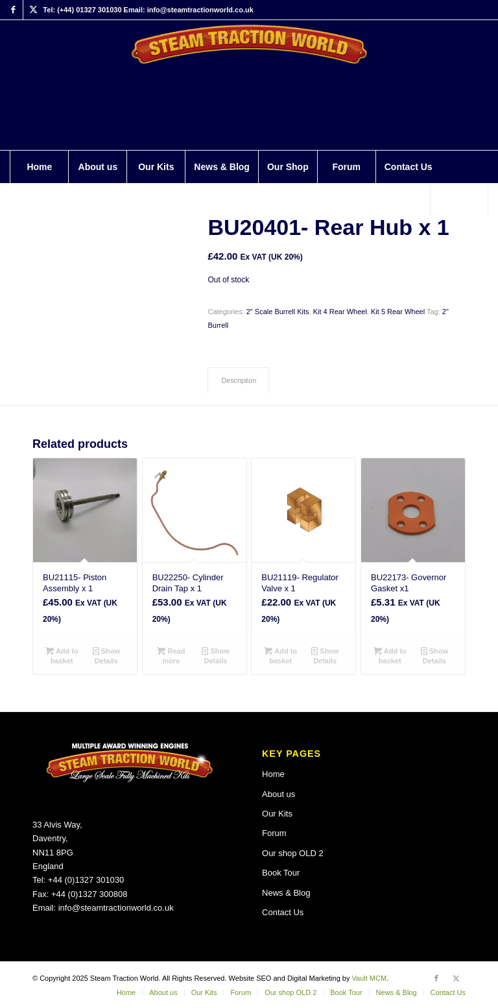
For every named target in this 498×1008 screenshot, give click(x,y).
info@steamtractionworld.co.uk (116, 908)
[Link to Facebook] (13, 9)
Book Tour (281, 873)
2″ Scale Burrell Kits (277, 311)
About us (278, 794)
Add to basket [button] (61, 655)
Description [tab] (238, 380)
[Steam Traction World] (249, 85)
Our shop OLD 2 (293, 853)
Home (273, 774)
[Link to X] (33, 9)
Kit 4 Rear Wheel (340, 311)
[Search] (459, 199)
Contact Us (282, 912)
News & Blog (286, 893)
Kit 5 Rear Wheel (398, 311)
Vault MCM (369, 978)
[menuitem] (39, 167)
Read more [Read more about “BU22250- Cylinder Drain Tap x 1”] (171, 655)
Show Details (106, 655)
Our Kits (277, 813)
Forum (274, 833)
